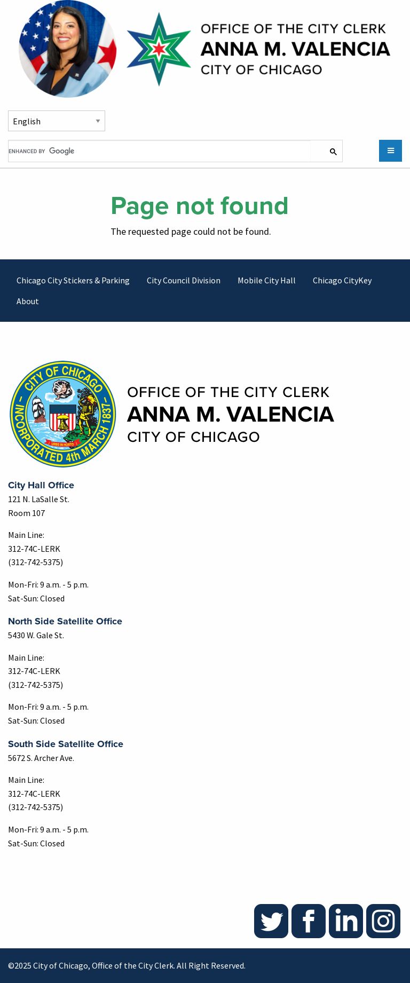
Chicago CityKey (342, 280)
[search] (160, 151)
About (28, 301)
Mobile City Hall (267, 280)
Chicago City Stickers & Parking (73, 280)
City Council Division (183, 280)
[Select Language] (56, 120)
